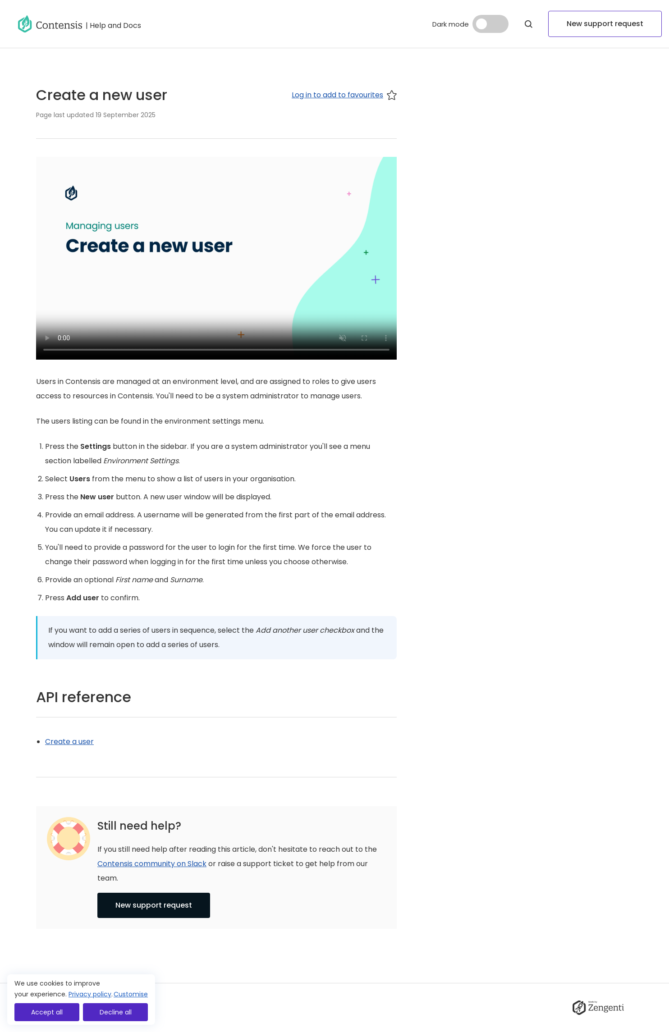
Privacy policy (90, 994)
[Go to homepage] (50, 24)
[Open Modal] (528, 24)
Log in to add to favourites (344, 95)
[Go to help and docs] (113, 24)
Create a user (69, 741)
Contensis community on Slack (151, 863)
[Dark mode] (490, 24)
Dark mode (450, 24)
